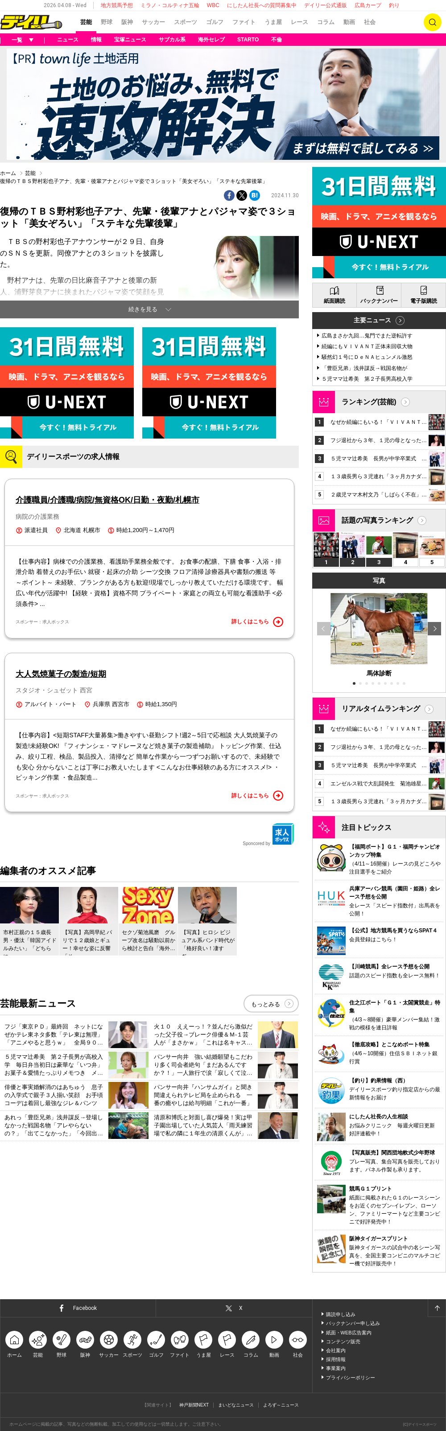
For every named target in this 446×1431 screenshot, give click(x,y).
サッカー (153, 22)
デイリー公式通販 (325, 5)
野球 (106, 22)
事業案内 (336, 1368)
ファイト (244, 22)
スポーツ (185, 22)
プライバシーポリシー (350, 1377)
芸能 (86, 22)
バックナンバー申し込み (353, 1323)
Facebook (85, 1308)
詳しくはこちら (257, 622)
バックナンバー (379, 301)
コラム (325, 22)
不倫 (276, 40)
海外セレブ (211, 40)
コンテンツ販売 (343, 1341)
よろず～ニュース (281, 1405)
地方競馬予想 (117, 5)
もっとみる (265, 1004)
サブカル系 (172, 40)
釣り (394, 5)
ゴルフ (214, 22)
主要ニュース (372, 320)
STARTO (248, 40)
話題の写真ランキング (377, 520)
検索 (433, 22)
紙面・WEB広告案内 (349, 1332)
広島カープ (368, 5)
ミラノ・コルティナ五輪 (169, 5)
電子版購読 (423, 301)
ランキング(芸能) (369, 402)
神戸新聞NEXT (194, 1405)
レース (299, 22)
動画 (349, 22)
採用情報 (336, 1359)
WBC (213, 5)
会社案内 (336, 1350)
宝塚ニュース (130, 40)
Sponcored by (268, 834)
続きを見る (142, 309)
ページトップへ (437, 1308)
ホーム (8, 173)
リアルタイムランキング (381, 708)
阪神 (127, 22)
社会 (370, 22)
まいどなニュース (236, 1405)
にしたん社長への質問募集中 (262, 5)
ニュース (67, 40)
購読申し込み (340, 1314)
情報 (96, 40)
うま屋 (273, 22)
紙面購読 (334, 301)
